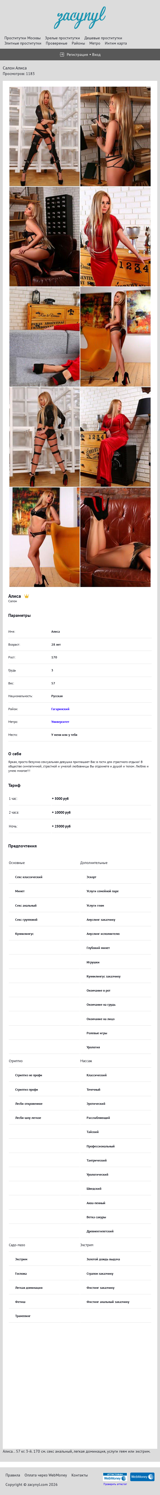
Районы (78, 43)
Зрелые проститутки (62, 37)
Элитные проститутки (22, 43)
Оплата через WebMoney (46, 1475)
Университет (60, 722)
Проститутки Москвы (22, 37)
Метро (94, 43)
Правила (13, 1475)
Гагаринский (60, 709)
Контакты (79, 1475)
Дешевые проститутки (103, 37)
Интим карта (116, 43)
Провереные (56, 43)
